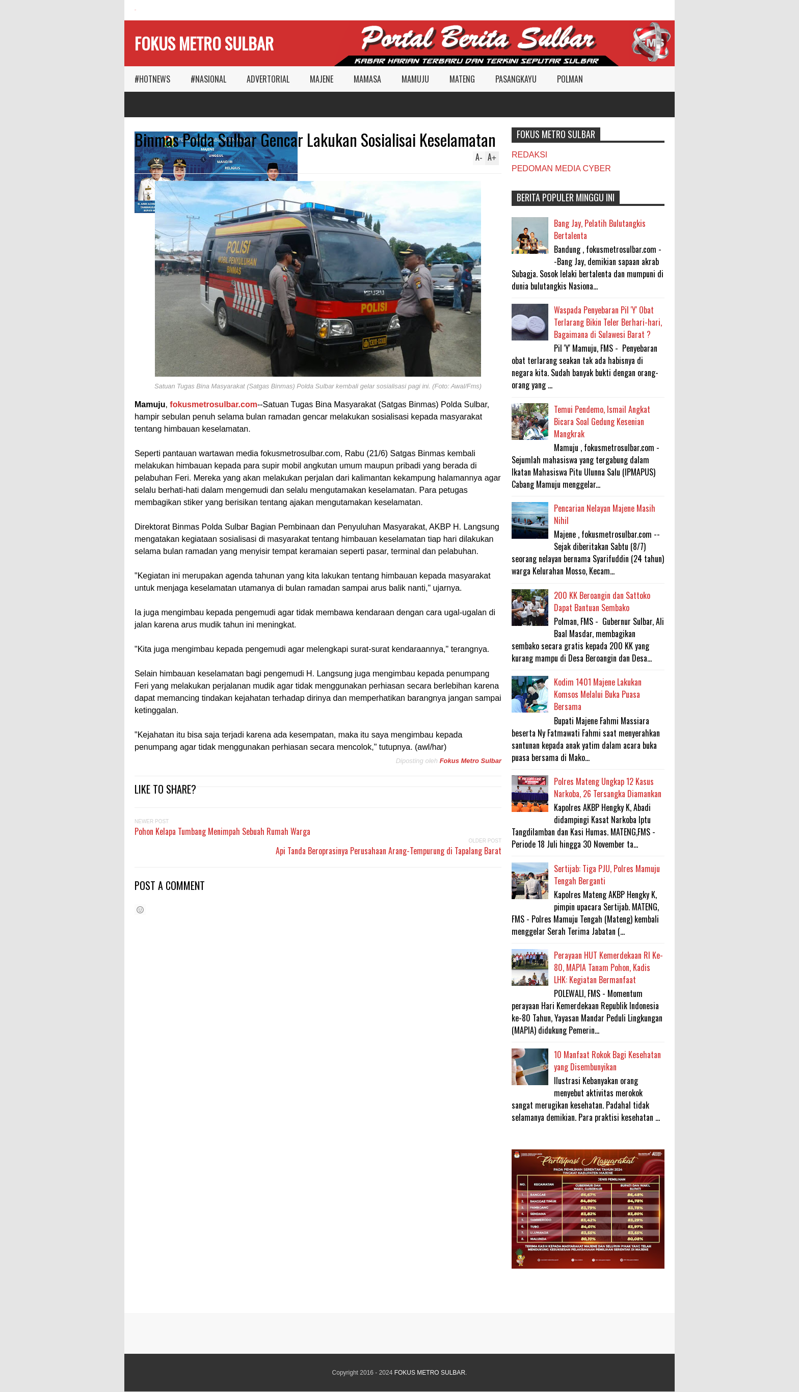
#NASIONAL (208, 79)
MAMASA (367, 79)
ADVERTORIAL (268, 79)
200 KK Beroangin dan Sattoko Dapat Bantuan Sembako (602, 601)
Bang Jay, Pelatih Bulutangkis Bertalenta (600, 229)
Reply (149, 159)
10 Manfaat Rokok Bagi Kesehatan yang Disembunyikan (607, 1060)
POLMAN (570, 79)
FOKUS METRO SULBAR (204, 43)
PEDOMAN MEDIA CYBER (561, 168)
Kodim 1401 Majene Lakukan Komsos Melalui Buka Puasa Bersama (598, 694)
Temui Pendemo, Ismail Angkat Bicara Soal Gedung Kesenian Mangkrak (602, 421)
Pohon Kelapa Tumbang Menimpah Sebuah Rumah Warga (222, 831)
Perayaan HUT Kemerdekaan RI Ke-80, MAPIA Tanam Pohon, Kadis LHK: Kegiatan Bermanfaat (608, 967)
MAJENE (321, 79)
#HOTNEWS (152, 79)
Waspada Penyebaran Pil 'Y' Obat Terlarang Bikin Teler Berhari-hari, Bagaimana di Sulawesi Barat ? (608, 322)
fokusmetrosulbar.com (213, 404)
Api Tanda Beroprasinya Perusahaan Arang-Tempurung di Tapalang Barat (388, 851)
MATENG (462, 79)
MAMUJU (415, 79)
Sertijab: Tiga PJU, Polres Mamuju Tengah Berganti (607, 874)
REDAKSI (529, 154)
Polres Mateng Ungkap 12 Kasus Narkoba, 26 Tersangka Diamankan (607, 787)
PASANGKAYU (516, 79)
